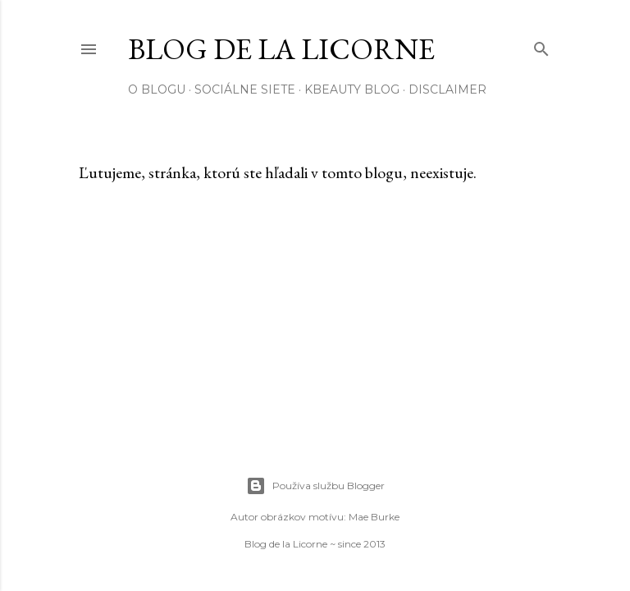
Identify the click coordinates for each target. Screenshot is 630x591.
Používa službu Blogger (315, 486)
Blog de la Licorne (281, 49)
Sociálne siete (244, 89)
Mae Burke (374, 517)
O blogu (156, 89)
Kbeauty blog (351, 89)
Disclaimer (447, 89)
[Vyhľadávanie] (541, 46)
